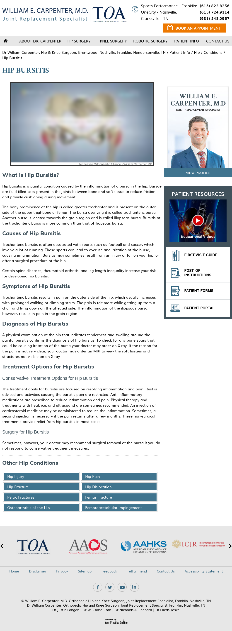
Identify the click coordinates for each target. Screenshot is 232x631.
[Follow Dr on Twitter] (109, 587)
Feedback (109, 571)
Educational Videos (198, 237)
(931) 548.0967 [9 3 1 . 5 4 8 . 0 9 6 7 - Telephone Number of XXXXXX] (215, 18)
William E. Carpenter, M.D (198, 102)
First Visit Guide (200, 255)
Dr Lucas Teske (167, 609)
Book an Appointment (194, 28)
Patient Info (186, 41)
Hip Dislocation (98, 486)
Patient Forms (198, 291)
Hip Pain (92, 476)
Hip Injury (15, 476)
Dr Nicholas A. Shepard (133, 609)
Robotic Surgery (150, 41)
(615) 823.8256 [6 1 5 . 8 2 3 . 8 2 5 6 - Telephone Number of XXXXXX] (215, 6)
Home (5, 41)
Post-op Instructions (197, 273)
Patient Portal (199, 308)
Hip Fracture (18, 486)
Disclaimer (37, 571)
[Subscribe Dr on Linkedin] (134, 587)
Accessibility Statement (204, 571)
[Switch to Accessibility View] (6, 620)
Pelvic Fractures (20, 497)
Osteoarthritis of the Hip (28, 507)
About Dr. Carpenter (40, 41)
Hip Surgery (79, 41)
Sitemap (85, 571)
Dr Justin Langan (65, 609)
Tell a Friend (137, 571)
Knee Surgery (113, 41)
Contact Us (217, 41)
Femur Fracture (98, 497)
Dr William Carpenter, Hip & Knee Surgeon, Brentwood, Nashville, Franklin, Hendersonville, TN (84, 52)
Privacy (62, 571)
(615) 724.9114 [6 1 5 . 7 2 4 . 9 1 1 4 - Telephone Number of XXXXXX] (215, 12)
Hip (197, 52)
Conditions (213, 52)
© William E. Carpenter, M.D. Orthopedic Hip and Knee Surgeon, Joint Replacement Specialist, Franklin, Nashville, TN (116, 600)
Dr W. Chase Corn (97, 609)
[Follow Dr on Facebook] (97, 587)
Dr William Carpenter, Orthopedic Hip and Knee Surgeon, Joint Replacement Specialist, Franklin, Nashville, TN (116, 605)
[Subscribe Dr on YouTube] (122, 587)
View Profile (198, 173)
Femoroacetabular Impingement (113, 507)
